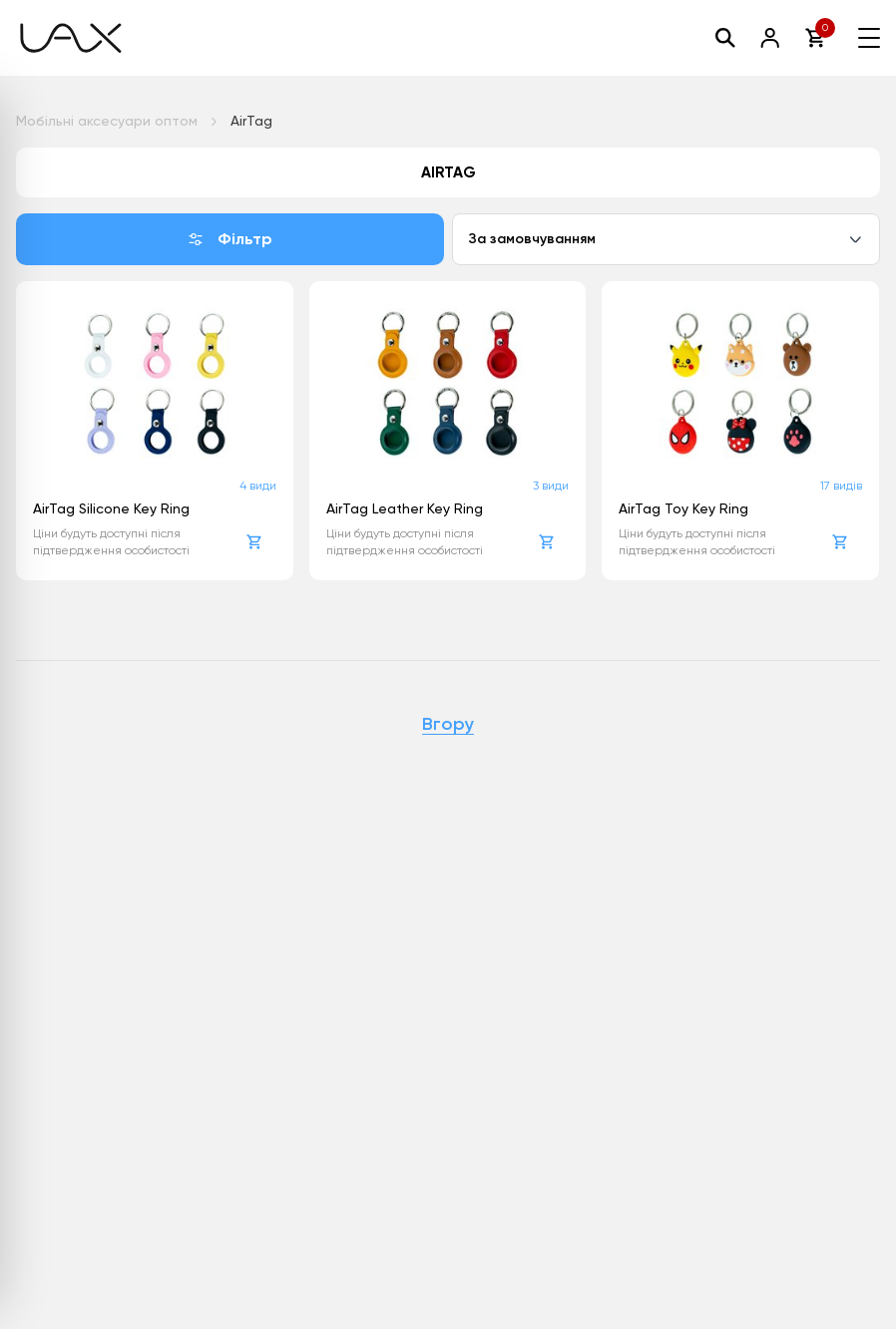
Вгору (448, 725)
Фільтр (230, 238)
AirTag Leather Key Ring (404, 508)
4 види (257, 486)
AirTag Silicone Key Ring (111, 508)
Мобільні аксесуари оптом (107, 121)
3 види (551, 486)
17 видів (841, 486)
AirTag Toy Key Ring (683, 508)
